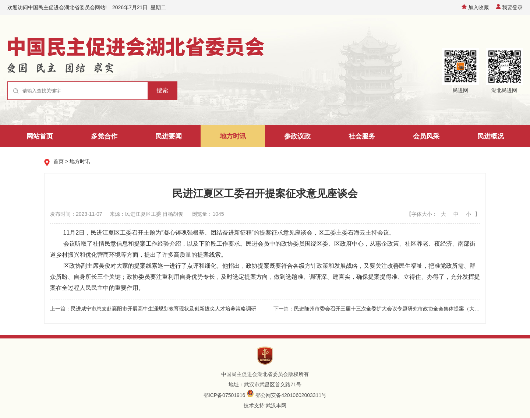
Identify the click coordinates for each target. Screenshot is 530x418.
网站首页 (39, 136)
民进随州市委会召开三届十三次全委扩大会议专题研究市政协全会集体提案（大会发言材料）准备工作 (410, 309)
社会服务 (362, 136)
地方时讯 (233, 136)
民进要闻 (168, 136)
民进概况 (490, 136)
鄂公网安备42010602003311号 (290, 395)
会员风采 (426, 136)
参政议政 (297, 136)
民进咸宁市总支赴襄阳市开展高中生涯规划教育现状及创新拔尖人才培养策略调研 (163, 309)
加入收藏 (475, 7)
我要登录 (509, 7)
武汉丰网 (276, 405)
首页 (58, 161)
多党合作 (104, 136)
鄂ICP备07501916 (224, 395)
